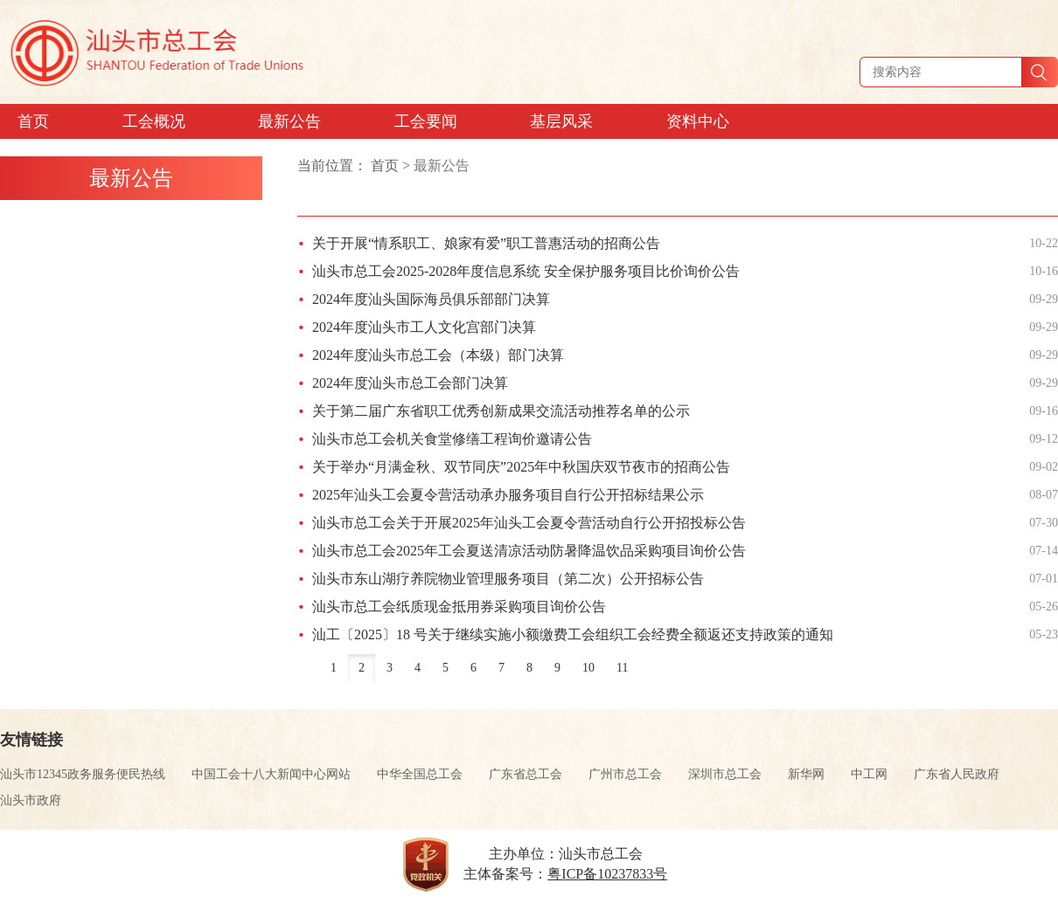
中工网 (869, 774)
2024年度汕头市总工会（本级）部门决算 (438, 355)
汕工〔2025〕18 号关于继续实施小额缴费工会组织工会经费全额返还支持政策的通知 (572, 634)
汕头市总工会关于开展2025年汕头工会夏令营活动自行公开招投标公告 (529, 522)
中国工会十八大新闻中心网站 (271, 774)
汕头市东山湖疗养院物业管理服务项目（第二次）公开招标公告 (508, 578)
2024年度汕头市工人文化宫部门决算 (424, 327)
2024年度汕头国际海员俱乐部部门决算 (431, 299)
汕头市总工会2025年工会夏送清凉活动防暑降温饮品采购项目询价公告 (529, 550)
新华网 (806, 774)
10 (588, 667)
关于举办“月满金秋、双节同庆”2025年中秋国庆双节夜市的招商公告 (521, 466)
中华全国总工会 (420, 774)
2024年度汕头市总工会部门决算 (410, 383)
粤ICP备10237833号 (607, 873)
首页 (385, 165)
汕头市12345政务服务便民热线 (82, 774)
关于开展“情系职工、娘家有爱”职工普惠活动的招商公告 (486, 243)
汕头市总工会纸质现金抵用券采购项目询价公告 (459, 606)
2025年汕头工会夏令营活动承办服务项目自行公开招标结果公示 (508, 494)
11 (622, 667)
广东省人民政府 (956, 774)
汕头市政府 (30, 800)
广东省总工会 (525, 774)
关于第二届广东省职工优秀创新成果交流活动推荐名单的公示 (501, 410)
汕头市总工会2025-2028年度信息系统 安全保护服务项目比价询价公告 (526, 271)
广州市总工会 (625, 774)
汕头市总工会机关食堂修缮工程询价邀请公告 (452, 438)
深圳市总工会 (725, 774)
